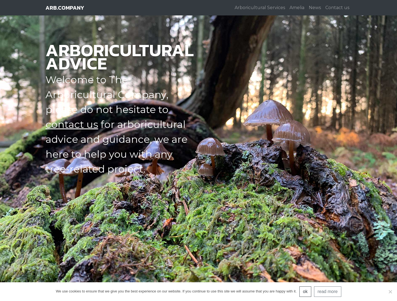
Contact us (337, 7)
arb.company (64, 8)
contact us (71, 124)
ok (305, 291)
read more (328, 291)
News (315, 7)
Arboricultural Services (260, 7)
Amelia (296, 7)
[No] (390, 291)
